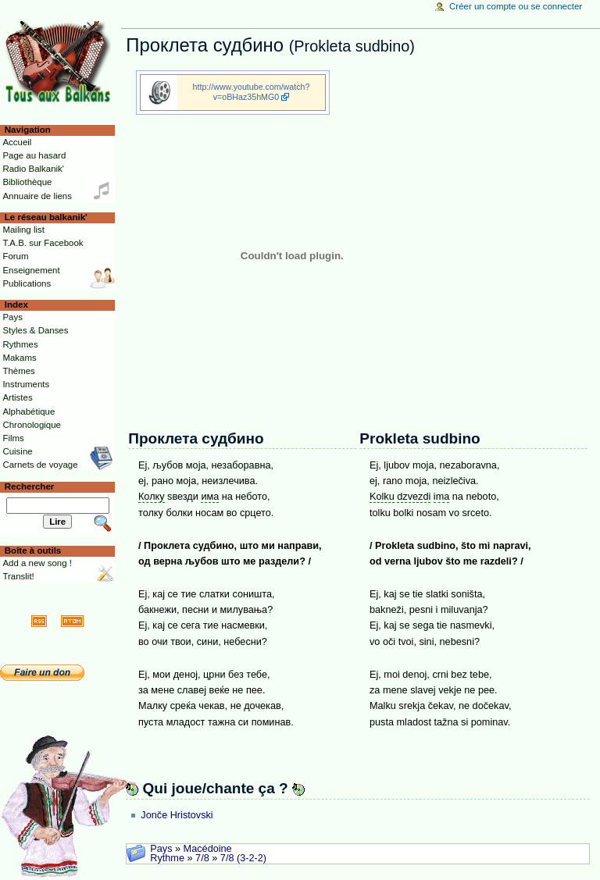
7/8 (202, 858)
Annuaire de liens (37, 196)
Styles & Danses (35, 330)
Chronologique (31, 424)
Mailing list (23, 229)
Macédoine (208, 848)
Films (12, 438)
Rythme (167, 858)
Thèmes (18, 371)
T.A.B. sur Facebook (42, 243)
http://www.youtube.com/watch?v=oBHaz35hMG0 (251, 92)
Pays (161, 848)
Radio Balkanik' (33, 168)
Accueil (16, 142)
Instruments (25, 384)
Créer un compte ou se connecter (515, 6)
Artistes (17, 397)
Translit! (18, 576)
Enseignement (30, 270)
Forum (15, 256)
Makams (19, 357)
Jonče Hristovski (176, 815)
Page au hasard (34, 155)
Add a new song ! (37, 563)
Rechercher (30, 486)
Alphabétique (28, 411)
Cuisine (17, 451)
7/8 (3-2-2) (243, 858)
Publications (26, 283)
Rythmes (20, 344)
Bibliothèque (27, 182)
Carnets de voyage (39, 464)
